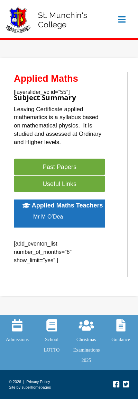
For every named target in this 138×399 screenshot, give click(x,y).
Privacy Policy (38, 382)
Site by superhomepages (30, 387)
